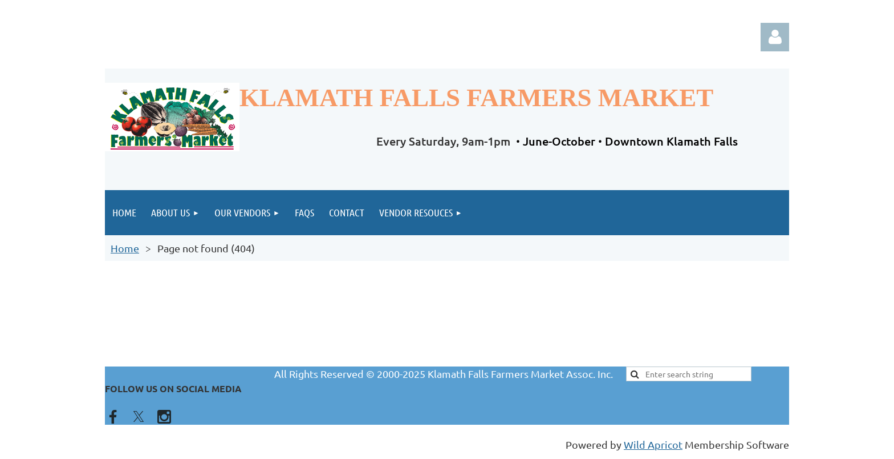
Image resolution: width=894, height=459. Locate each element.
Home (125, 248)
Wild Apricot (653, 444)
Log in (775, 37)
